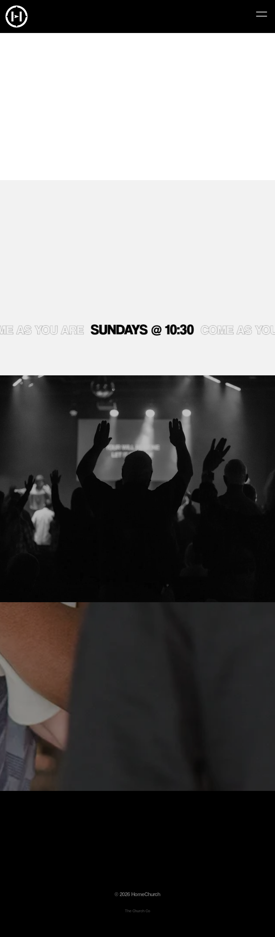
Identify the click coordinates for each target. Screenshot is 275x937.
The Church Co (137, 910)
